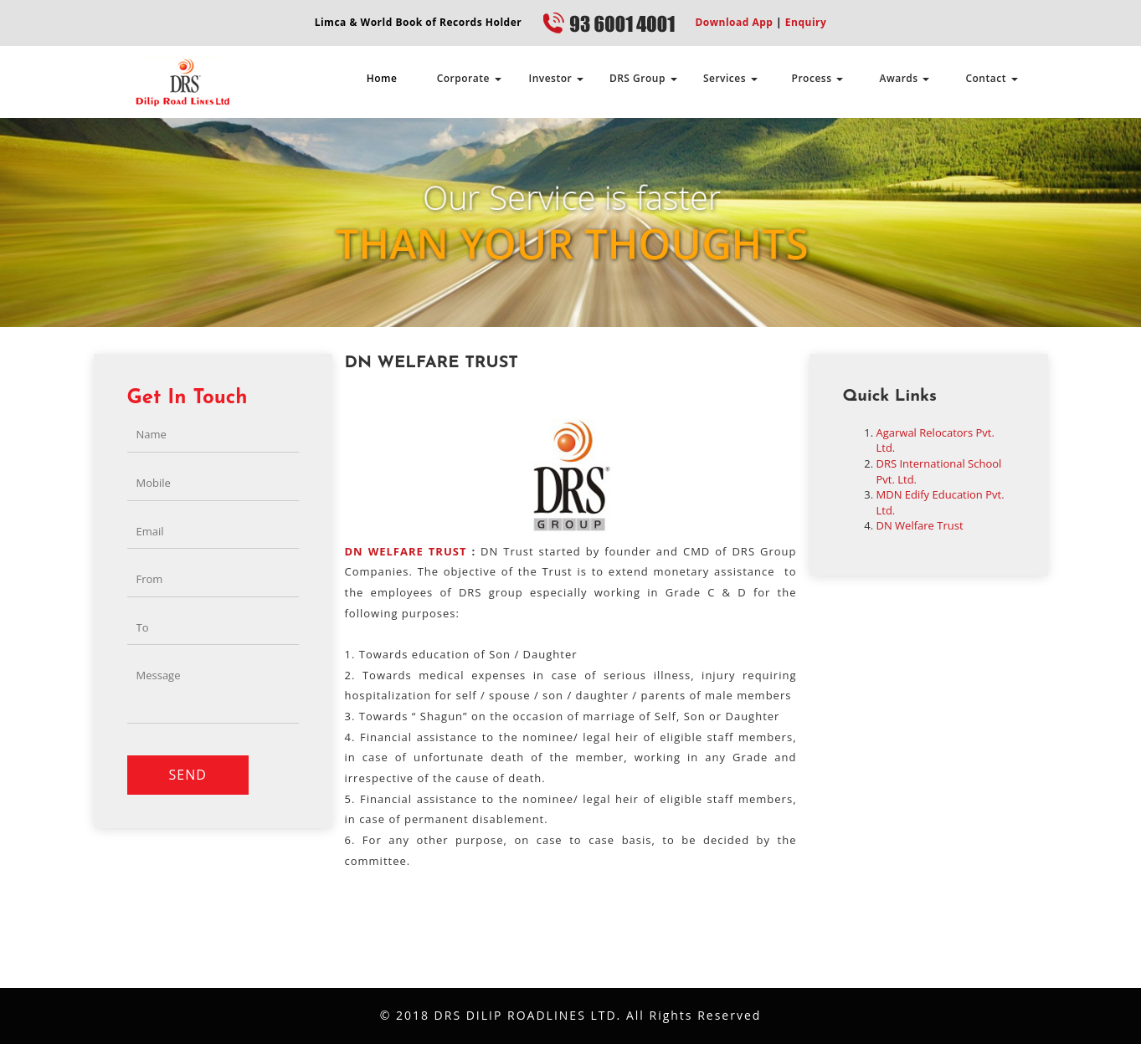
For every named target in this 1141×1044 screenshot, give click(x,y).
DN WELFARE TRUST (406, 551)
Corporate (469, 78)
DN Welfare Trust (920, 525)
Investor (555, 78)
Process (818, 78)
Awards (905, 78)
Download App (734, 22)
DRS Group (643, 78)
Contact (991, 78)
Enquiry (804, 22)
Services (730, 78)
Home (382, 78)
